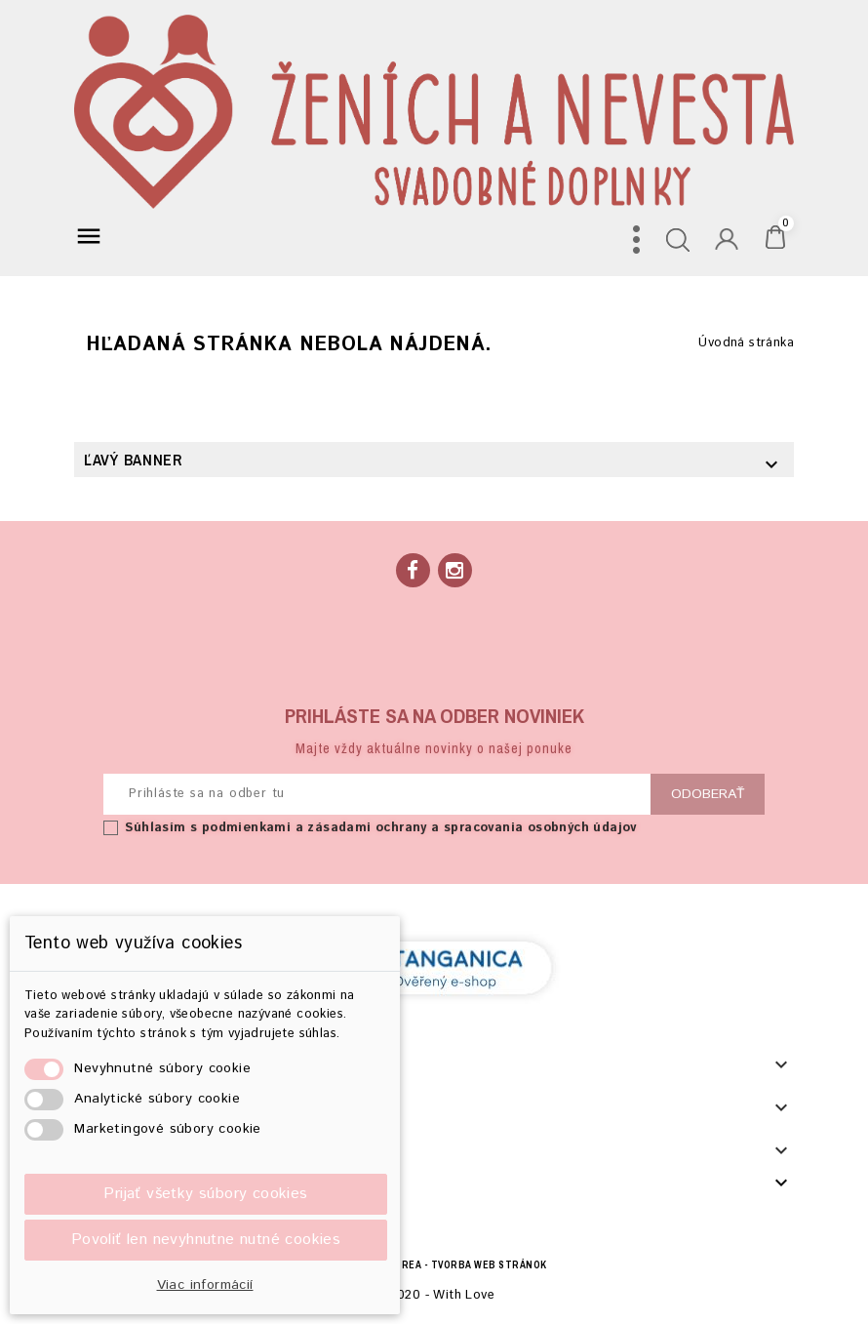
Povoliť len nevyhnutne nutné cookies (205, 1239)
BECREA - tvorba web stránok (463, 1265)
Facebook (413, 570)
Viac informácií (205, 1285)
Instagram (455, 570)
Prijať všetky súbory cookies (205, 1194)
